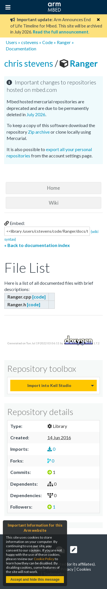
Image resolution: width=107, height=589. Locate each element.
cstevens (29, 42)
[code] (39, 296)
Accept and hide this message (34, 580)
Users (11, 42)
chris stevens (29, 63)
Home (53, 188)
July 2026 (36, 114)
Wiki (53, 203)
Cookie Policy (44, 559)
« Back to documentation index (37, 245)
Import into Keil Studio (49, 385)
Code (47, 42)
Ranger (64, 42)
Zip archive (39, 132)
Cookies (83, 569)
